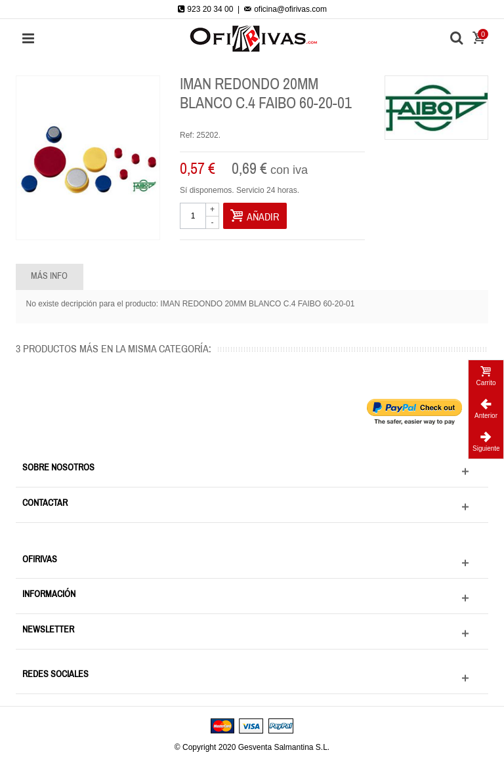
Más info (49, 276)
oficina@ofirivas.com (285, 9)
